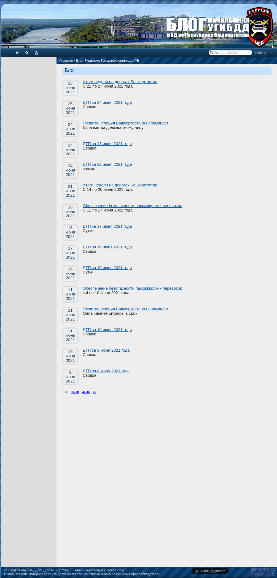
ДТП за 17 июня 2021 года (107, 226)
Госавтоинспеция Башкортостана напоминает (125, 123)
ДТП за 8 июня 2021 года (106, 371)
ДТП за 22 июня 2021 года (107, 164)
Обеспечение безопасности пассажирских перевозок (132, 205)
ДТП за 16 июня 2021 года (107, 247)
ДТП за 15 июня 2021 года (107, 267)
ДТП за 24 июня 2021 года (107, 102)
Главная (66, 60)
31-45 (86, 392)
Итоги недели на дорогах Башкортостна (120, 82)
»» (94, 392)
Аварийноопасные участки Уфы (99, 570)
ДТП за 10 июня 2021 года (107, 329)
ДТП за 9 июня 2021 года (106, 350)
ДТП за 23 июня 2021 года (107, 144)
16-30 (75, 392)
